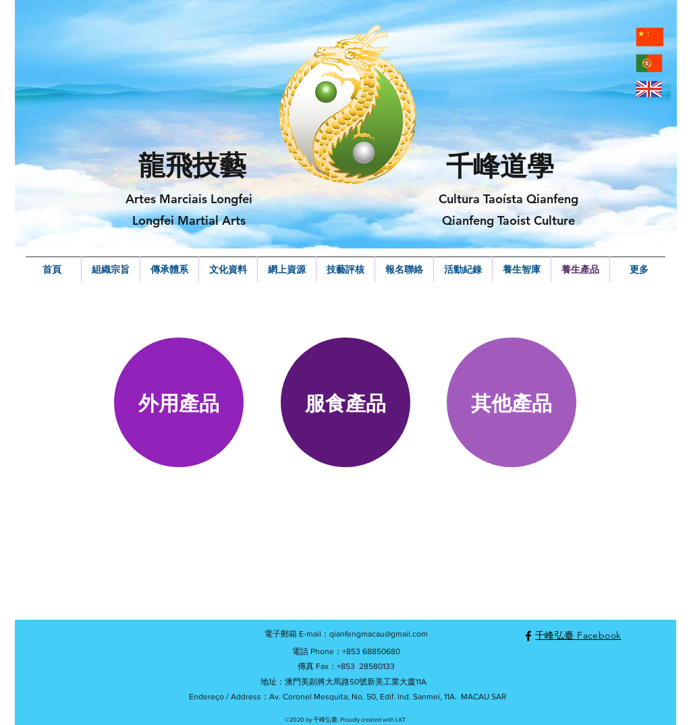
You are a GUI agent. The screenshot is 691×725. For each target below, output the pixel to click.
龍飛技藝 (192, 166)
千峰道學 (500, 166)
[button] (179, 402)
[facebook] (528, 636)
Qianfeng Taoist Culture (508, 220)
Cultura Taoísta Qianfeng (508, 199)
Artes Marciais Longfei (189, 199)
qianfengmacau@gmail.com (378, 634)
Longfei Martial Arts (189, 220)
